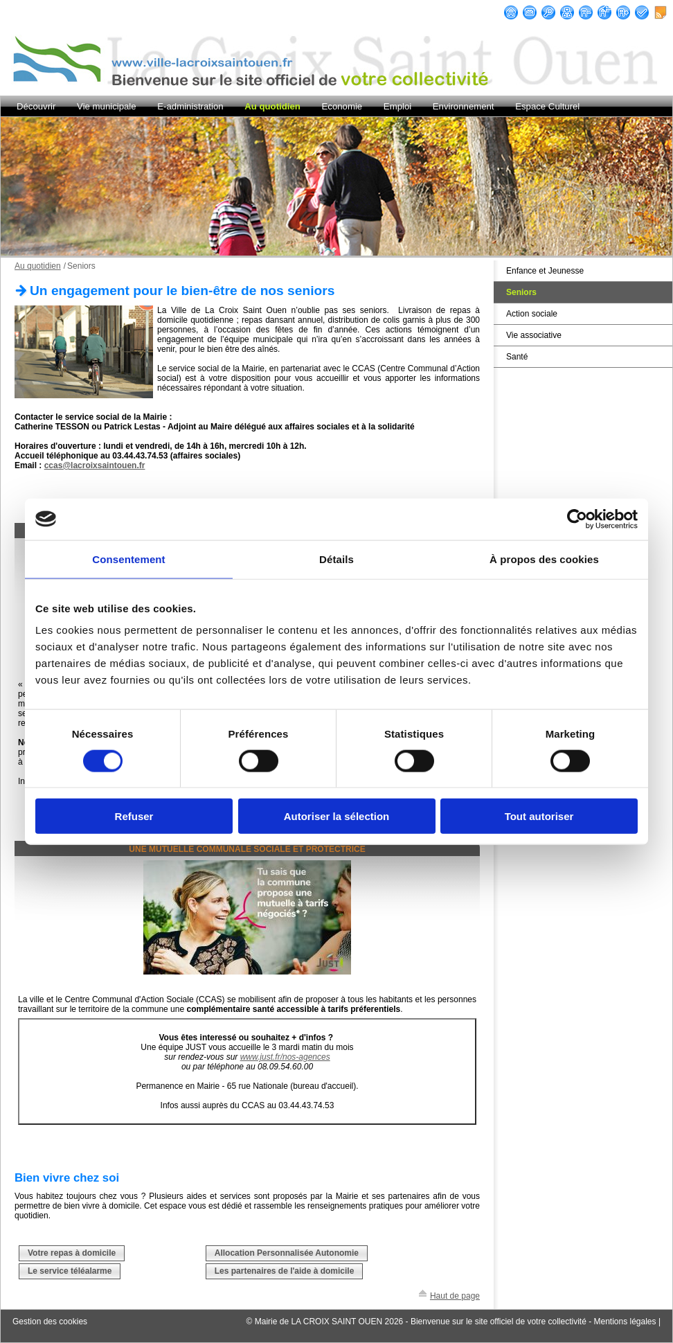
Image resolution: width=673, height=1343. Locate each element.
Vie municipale (106, 106)
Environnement (463, 106)
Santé (517, 357)
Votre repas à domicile (72, 1253)
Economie (342, 106)
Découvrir (36, 106)
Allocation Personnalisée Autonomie (287, 1253)
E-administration (190, 106)
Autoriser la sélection (337, 816)
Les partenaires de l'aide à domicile (285, 1271)
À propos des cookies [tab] (544, 558)
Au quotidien (272, 106)
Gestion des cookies (49, 1321)
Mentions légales (624, 1321)
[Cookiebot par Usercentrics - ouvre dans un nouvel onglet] (577, 518)
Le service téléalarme (69, 1271)
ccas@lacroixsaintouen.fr (94, 465)
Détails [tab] (336, 558)
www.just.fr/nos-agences (285, 1057)
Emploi (397, 106)
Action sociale (531, 314)
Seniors (521, 292)
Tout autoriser (539, 816)
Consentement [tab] (128, 558)
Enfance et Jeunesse (545, 271)
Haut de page (455, 1296)
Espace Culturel (547, 106)
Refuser (134, 816)
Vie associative (534, 335)
